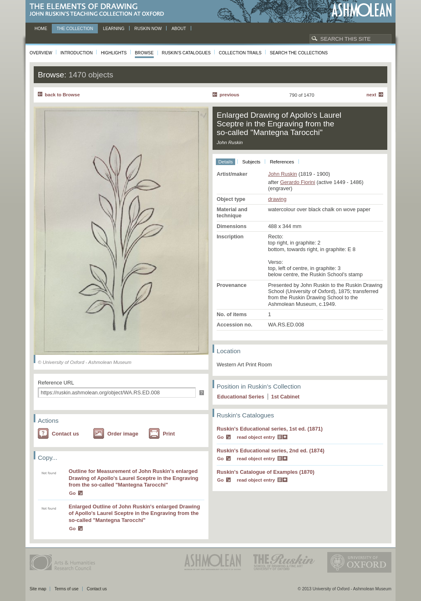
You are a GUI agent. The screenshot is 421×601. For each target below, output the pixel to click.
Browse (144, 53)
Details (225, 161)
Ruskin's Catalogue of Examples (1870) (266, 472)
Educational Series (240, 397)
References (282, 161)
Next (371, 94)
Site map (38, 589)
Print (169, 434)
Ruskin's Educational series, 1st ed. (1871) (270, 429)
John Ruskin (282, 174)
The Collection (75, 28)
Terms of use (66, 589)
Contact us (65, 434)
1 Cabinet (285, 397)
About (178, 28)
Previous (229, 94)
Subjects (251, 161)
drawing (277, 199)
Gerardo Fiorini (297, 182)
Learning (113, 28)
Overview (41, 53)
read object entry (256, 437)
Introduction (76, 53)
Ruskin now (148, 28)
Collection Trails (240, 53)
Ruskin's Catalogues (186, 53)
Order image (122, 434)
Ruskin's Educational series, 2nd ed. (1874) (270, 450)
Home (41, 28)
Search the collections (299, 53)
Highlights (114, 53)
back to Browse (62, 94)
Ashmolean (361, 10)
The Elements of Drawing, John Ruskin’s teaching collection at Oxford (99, 10)
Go (72, 493)
